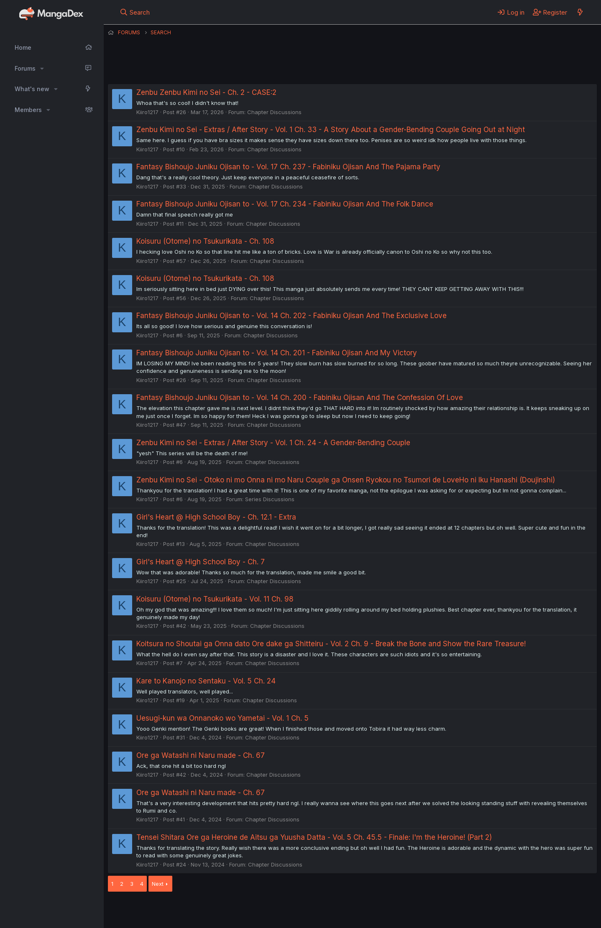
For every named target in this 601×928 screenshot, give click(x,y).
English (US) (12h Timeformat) (151, 910)
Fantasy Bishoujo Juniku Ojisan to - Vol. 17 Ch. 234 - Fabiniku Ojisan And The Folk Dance (284, 204)
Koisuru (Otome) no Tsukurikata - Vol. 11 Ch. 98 (215, 599)
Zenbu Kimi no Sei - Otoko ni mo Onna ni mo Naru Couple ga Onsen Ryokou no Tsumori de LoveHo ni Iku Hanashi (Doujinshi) (345, 480)
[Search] (134, 12)
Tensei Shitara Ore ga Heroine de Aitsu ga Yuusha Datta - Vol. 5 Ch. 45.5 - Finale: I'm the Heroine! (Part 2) (314, 837)
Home (23, 47)
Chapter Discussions (274, 112)
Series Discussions (269, 499)
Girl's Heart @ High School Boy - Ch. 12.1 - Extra (216, 517)
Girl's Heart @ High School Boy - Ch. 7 (200, 562)
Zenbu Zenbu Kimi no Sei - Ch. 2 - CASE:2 (206, 92)
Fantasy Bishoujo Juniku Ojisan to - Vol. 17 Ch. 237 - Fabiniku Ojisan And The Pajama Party (288, 167)
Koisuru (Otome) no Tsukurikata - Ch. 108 (205, 241)
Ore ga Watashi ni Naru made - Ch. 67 (200, 755)
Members (28, 109)
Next (158, 883)
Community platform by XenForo (528, 910)
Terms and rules (263, 910)
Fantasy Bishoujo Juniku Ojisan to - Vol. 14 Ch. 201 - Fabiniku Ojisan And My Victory (276, 353)
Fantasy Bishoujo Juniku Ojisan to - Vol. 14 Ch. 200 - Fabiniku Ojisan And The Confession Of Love (299, 397)
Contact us (217, 910)
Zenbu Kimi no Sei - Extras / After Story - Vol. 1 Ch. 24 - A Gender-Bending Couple (273, 443)
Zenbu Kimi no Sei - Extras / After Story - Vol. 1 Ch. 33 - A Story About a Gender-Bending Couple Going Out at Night (330, 129)
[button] (42, 68)
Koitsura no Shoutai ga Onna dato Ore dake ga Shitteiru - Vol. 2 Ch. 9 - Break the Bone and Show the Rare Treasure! (331, 644)
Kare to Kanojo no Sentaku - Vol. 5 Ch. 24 (206, 681)
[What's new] (579, 12)
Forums (25, 68)
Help (347, 910)
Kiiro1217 (147, 112)
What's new (32, 88)
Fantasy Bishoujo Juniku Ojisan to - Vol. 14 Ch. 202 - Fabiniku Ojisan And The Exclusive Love (291, 315)
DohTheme (517, 916)
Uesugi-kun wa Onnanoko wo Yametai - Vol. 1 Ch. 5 (222, 718)
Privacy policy (313, 910)
